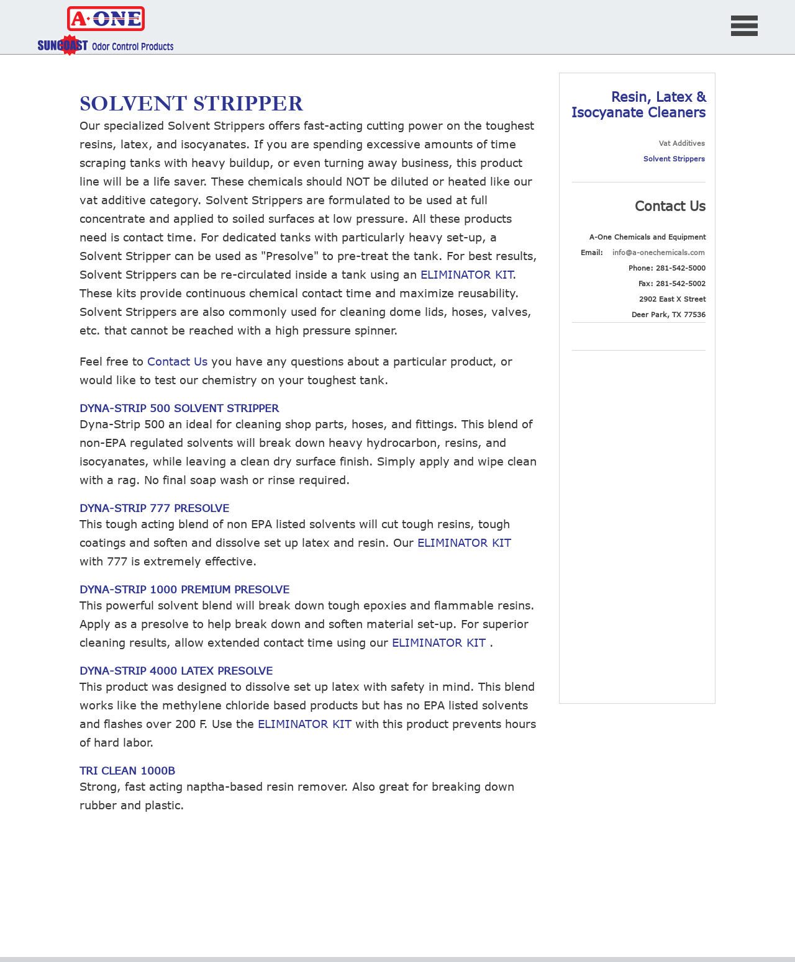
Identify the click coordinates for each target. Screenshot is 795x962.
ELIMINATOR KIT (466, 274)
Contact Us (177, 361)
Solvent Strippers (674, 159)
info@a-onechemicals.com (658, 252)
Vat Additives (682, 143)
